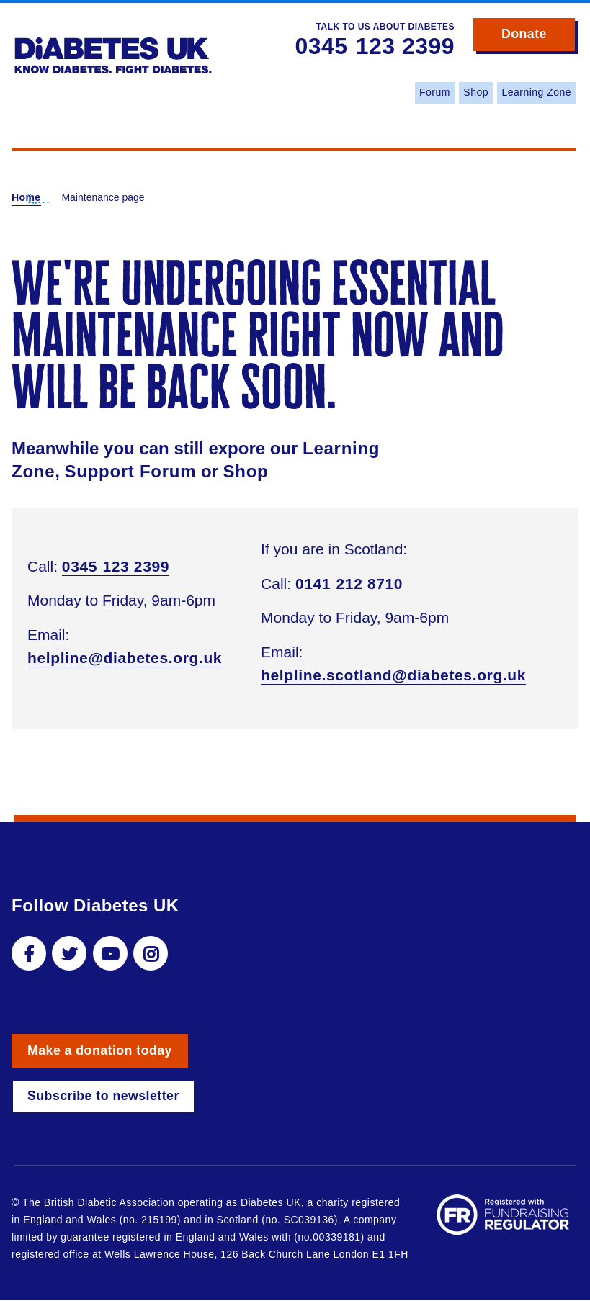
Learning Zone (536, 92)
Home (26, 197)
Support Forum (131, 471)
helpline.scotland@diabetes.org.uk (393, 675)
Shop (475, 92)
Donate (537, 37)
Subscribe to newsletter (104, 1097)
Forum (434, 92)
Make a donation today (100, 1051)
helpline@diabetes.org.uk (124, 657)
